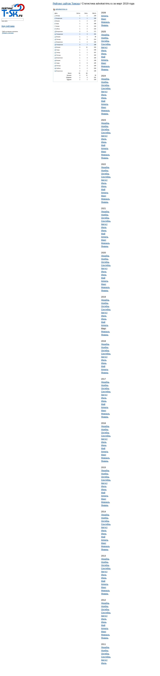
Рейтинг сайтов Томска (66, 3)
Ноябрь (104, 38)
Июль (103, 50)
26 (55, 60)
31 (55, 71)
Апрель (104, 16)
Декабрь (105, 35)
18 (55, 44)
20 (55, 50)
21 (55, 52)
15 (55, 39)
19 (55, 47)
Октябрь (105, 41)
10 (55, 31)
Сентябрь (106, 44)
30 (55, 68)
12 (55, 36)
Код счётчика (8, 26)
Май (103, 57)
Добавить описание (8, 33)
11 (55, 34)
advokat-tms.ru (61, 9)
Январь (104, 25)
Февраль (105, 22)
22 (55, 55)
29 (55, 65)
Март (103, 19)
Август (104, 47)
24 (55, 58)
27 (55, 63)
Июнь (103, 54)
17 (55, 42)
